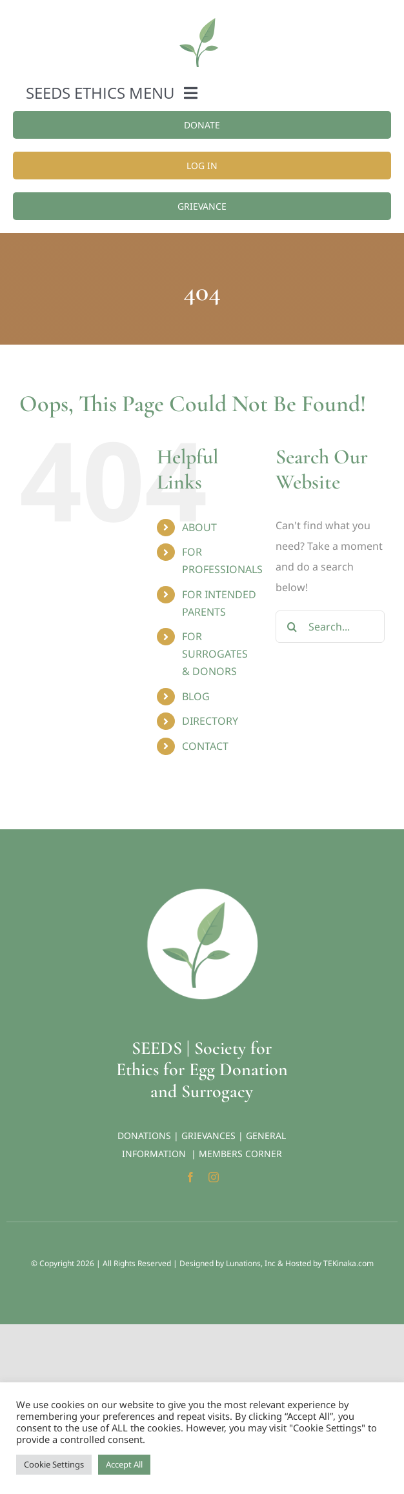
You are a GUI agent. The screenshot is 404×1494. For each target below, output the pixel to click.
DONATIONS (144, 1135)
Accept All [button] (124, 1464)
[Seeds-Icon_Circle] (201, 892)
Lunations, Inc (251, 1263)
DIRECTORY (210, 721)
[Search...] (330, 627)
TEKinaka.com (348, 1263)
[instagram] (213, 1177)
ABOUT (199, 527)
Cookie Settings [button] (54, 1464)
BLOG (196, 696)
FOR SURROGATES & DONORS (215, 653)
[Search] (292, 627)
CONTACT (205, 746)
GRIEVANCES (208, 1135)
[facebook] (190, 1177)
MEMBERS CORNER (240, 1153)
